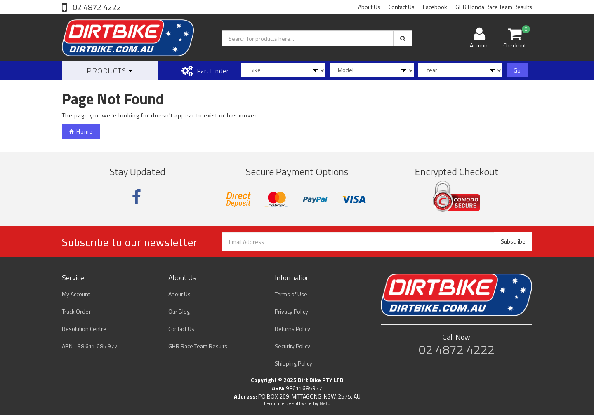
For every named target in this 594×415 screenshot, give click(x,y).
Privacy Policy (291, 311)
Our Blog (179, 311)
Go (517, 70)
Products (110, 70)
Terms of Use (291, 294)
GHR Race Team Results (197, 346)
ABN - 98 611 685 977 (90, 346)
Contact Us (402, 6)
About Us (369, 6)
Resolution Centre (84, 328)
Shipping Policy (293, 363)
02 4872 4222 (96, 7)
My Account (76, 294)
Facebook (435, 6)
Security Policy (292, 346)
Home (81, 131)
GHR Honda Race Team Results (493, 6)
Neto (325, 403)
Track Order (76, 311)
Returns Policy (292, 328)
